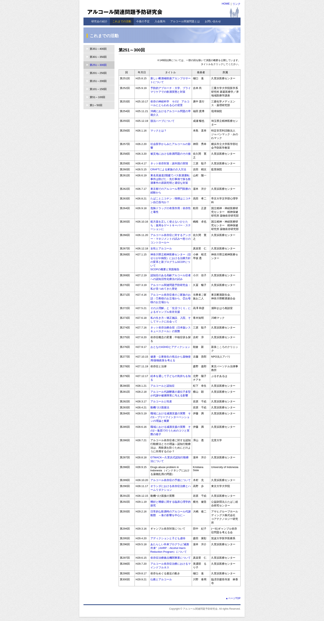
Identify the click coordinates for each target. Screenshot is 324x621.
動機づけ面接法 (159, 407)
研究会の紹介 (99, 21)
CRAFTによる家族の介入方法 (168, 169)
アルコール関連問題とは (185, 21)
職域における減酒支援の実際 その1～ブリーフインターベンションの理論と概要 (170, 417)
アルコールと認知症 (162, 385)
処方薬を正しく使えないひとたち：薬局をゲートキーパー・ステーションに (170, 225)
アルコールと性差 (161, 401)
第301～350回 (98, 56)
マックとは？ (158, 130)
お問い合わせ (213, 21)
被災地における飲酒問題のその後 (170, 153)
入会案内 (160, 21)
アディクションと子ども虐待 (167, 538)
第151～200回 (98, 81)
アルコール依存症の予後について (170, 480)
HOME (226, 3)
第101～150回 (98, 89)
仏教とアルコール (161, 579)
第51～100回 (97, 97)
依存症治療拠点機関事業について (170, 557)
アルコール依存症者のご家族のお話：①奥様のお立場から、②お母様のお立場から (170, 298)
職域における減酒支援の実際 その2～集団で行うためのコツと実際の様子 (170, 430)
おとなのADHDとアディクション (170, 346)
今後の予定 (143, 21)
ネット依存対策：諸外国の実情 (169, 163)
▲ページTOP (233, 598)
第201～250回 (98, 73)
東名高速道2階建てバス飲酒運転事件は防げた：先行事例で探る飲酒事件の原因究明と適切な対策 (170, 179)
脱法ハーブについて (162, 120)
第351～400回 (98, 48)
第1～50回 (96, 105)
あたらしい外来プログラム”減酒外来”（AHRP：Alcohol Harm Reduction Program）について (169, 548)
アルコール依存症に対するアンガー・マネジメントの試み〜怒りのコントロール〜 (170, 238)
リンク (236, 3)
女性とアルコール (161, 248)
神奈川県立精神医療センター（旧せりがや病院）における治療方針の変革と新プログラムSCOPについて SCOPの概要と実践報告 (170, 262)
